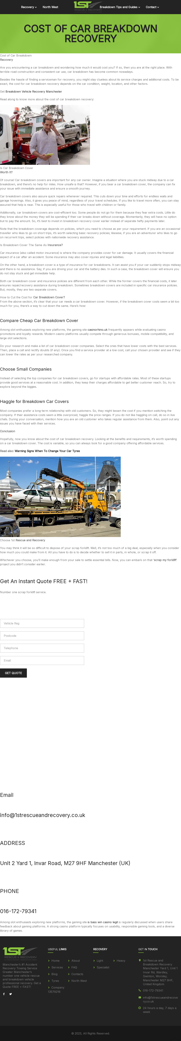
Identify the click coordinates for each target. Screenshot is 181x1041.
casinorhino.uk (97, 329)
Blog (54, 974)
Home (55, 960)
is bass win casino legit (103, 922)
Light (100, 960)
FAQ (74, 967)
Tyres (55, 981)
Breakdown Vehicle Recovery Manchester (33, 91)
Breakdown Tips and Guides (118, 7)
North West (50, 7)
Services (57, 967)
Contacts (77, 974)
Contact (151, 7)
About (75, 960)
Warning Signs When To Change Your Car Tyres (47, 451)
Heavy (121, 960)
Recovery (27, 7)
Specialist (103, 967)
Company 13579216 (56, 989)
